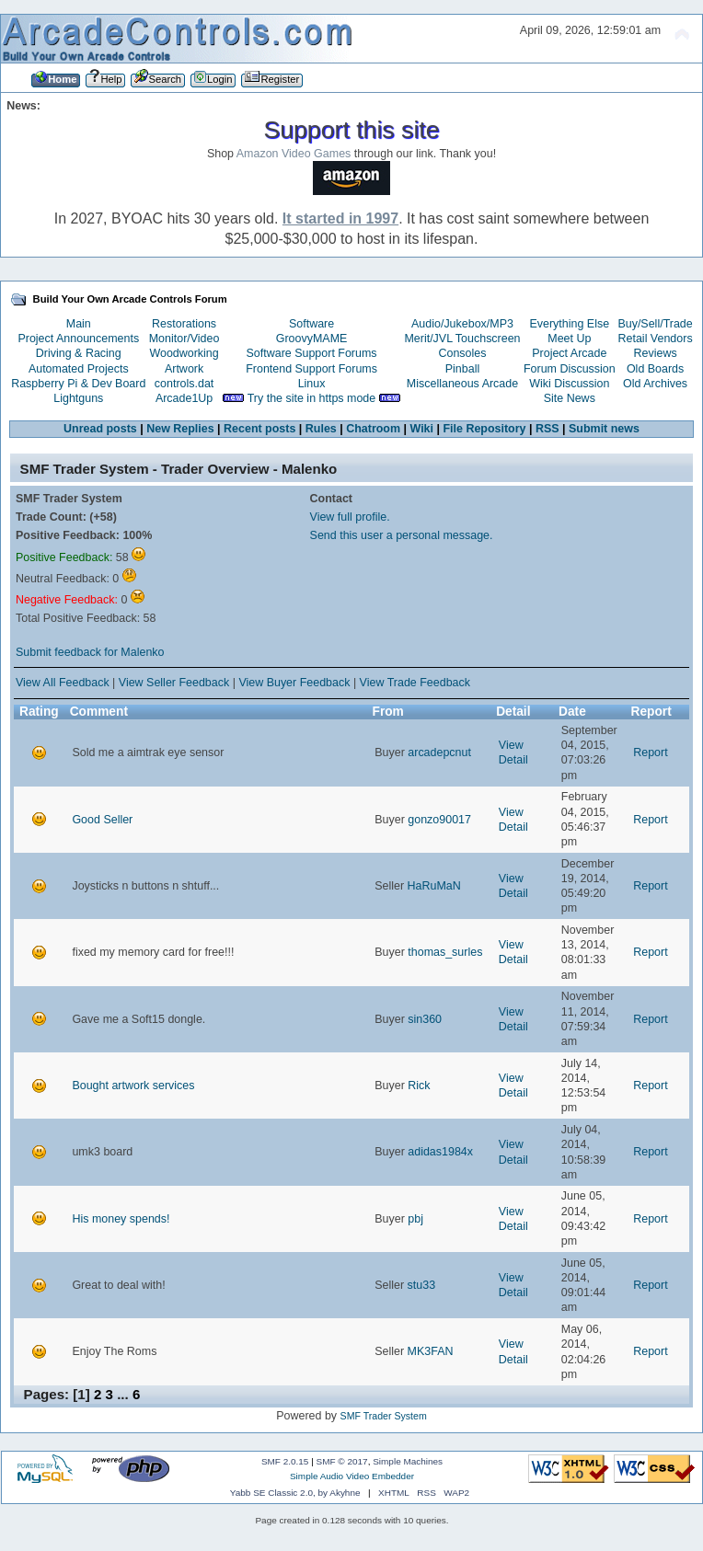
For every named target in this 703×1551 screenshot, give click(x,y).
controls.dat (184, 383)
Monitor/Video (184, 338)
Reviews (655, 353)
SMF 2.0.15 (285, 1461)
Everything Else (569, 323)
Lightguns (78, 398)
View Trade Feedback (415, 682)
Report (650, 752)
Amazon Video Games (294, 153)
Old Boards (655, 368)
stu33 (422, 1285)
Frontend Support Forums (311, 368)
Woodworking (183, 353)
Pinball (462, 368)
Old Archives (655, 383)
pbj (415, 1218)
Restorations (184, 323)
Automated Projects (79, 368)
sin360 (425, 1019)
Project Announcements (78, 338)
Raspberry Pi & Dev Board (78, 383)
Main (78, 323)
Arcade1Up (184, 398)
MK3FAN (431, 1351)
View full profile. (350, 517)
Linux (312, 383)
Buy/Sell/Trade (654, 323)
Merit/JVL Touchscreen (462, 338)
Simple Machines (408, 1461)
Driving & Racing (78, 353)
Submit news (604, 428)
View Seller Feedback (174, 682)
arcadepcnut (439, 752)
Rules (321, 428)
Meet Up (569, 338)
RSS (547, 428)
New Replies (179, 428)
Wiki (422, 428)
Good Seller (102, 819)
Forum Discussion (570, 368)
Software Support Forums (312, 353)
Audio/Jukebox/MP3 (462, 323)
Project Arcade (569, 353)
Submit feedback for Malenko (90, 652)
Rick (419, 1085)
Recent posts (259, 428)
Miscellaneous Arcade (462, 383)
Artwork (184, 368)
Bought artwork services (133, 1085)
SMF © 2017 (342, 1461)
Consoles (463, 353)
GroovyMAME (312, 338)
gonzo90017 (439, 819)
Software (311, 323)
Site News (569, 398)
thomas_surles (445, 952)
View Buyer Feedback (294, 682)
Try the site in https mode (312, 398)
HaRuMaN (434, 885)
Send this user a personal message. (401, 535)
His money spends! (120, 1218)
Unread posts (100, 428)
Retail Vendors (655, 338)
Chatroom (373, 428)
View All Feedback (62, 682)
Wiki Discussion (569, 383)
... (125, 1394)
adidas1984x (440, 1151)
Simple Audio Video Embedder (352, 1476)
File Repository (484, 428)
